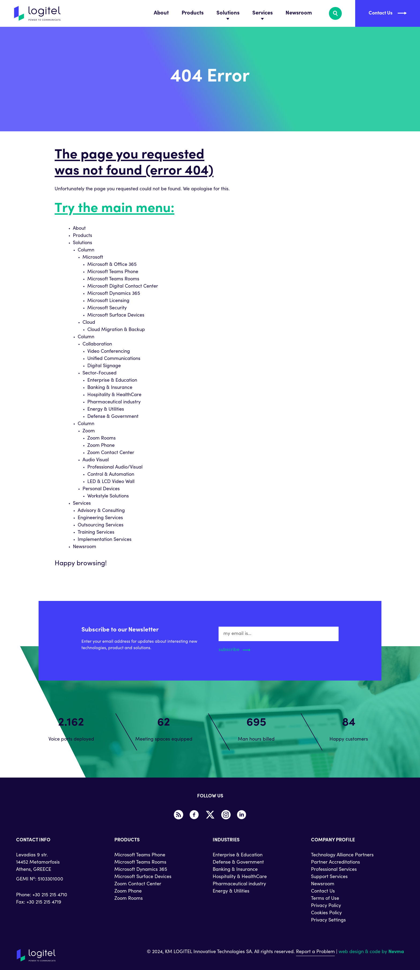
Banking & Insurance (109, 387)
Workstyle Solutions (108, 496)
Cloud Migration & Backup (116, 330)
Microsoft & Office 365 (112, 264)
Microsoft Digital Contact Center (122, 286)
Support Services (329, 877)
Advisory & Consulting (101, 510)
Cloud (88, 322)
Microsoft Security (107, 308)
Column (86, 250)
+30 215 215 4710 (49, 895)
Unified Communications (113, 358)
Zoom (88, 431)
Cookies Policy (326, 913)
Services (262, 13)
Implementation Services (105, 539)
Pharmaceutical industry (114, 402)
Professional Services (334, 869)
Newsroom (299, 13)
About (161, 13)
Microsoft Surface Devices (115, 315)
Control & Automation (110, 474)
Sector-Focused (99, 373)
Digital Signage (104, 366)
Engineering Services (100, 518)
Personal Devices (101, 489)
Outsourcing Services (100, 525)
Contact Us (323, 891)
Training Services (96, 532)
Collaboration (97, 344)
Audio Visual (95, 460)
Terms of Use (325, 898)
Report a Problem (315, 952)
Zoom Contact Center (110, 453)
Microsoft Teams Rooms (113, 279)
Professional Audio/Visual (114, 467)
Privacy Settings (328, 920)
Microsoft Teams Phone (112, 272)
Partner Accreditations (335, 862)
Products (193, 13)
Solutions (227, 13)
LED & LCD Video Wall (110, 482)
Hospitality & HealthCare (114, 395)
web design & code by (371, 952)
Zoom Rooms (101, 438)
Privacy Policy (326, 906)
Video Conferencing (108, 351)
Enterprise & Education (112, 380)
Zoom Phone (101, 445)
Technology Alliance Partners (342, 855)
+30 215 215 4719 (44, 902)
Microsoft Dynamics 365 (113, 293)
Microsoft (92, 257)
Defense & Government (112, 416)
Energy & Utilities (105, 409)
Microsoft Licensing (108, 301)
